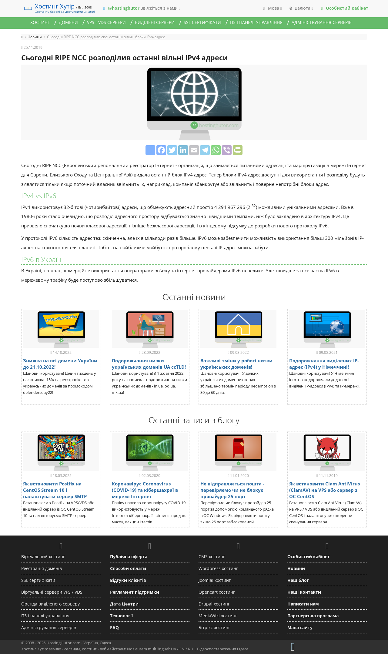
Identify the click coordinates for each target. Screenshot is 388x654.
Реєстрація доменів (41, 568)
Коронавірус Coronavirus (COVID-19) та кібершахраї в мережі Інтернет (145, 490)
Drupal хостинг (214, 604)
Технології (121, 616)
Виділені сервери (155, 22)
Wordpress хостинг (218, 568)
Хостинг (40, 22)
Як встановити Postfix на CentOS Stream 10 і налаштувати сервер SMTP (55, 490)
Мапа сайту (300, 627)
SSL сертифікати (202, 22)
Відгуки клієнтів (128, 580)
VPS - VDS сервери (106, 22)
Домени (68, 22)
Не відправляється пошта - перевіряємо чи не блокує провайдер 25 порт (232, 490)
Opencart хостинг (217, 592)
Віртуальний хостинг (43, 556)
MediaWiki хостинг (218, 616)
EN (182, 649)
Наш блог (298, 580)
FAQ (114, 627)
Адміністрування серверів (322, 22)
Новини (296, 568)
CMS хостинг (212, 556)
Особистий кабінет (308, 556)
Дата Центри (124, 604)
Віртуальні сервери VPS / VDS (51, 592)
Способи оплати (128, 568)
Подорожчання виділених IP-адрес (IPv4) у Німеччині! (324, 363)
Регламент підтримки (134, 592)
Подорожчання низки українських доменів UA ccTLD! (149, 363)
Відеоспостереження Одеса (222, 649)
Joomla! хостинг (215, 580)
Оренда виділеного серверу (50, 604)
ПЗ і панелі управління (256, 22)
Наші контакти (304, 592)
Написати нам (303, 604)
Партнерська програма (313, 616)
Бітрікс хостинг (214, 627)
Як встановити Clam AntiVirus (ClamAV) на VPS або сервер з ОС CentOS (324, 490)
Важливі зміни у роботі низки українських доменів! (236, 363)
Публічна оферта (128, 556)
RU (190, 649)
